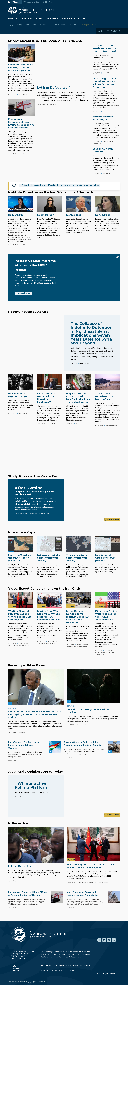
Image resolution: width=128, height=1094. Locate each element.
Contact (14, 966)
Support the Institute (59, 970)
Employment (12, 982)
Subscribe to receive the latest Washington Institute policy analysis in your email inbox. (60, 185)
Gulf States (73, 25)
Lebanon (63, 25)
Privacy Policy (24, 982)
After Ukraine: (29, 488)
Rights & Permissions (39, 982)
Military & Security (23, 25)
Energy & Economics (39, 25)
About (40, 18)
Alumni (72, 970)
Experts (27, 18)
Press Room (15, 968)
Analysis (13, 18)
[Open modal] (109, 31)
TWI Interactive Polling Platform (31, 785)
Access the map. (24, 293)
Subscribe (15, 971)
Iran (55, 25)
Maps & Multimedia (73, 18)
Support (52, 18)
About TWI (45, 970)
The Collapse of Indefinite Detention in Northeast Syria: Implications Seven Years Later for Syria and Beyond (92, 333)
